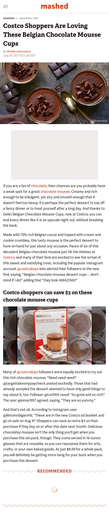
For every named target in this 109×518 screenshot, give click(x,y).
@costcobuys (27, 268)
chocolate (39, 186)
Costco (8, 257)
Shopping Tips (28, 18)
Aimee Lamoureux (19, 51)
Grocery (9, 18)
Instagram (99, 361)
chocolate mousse (55, 191)
